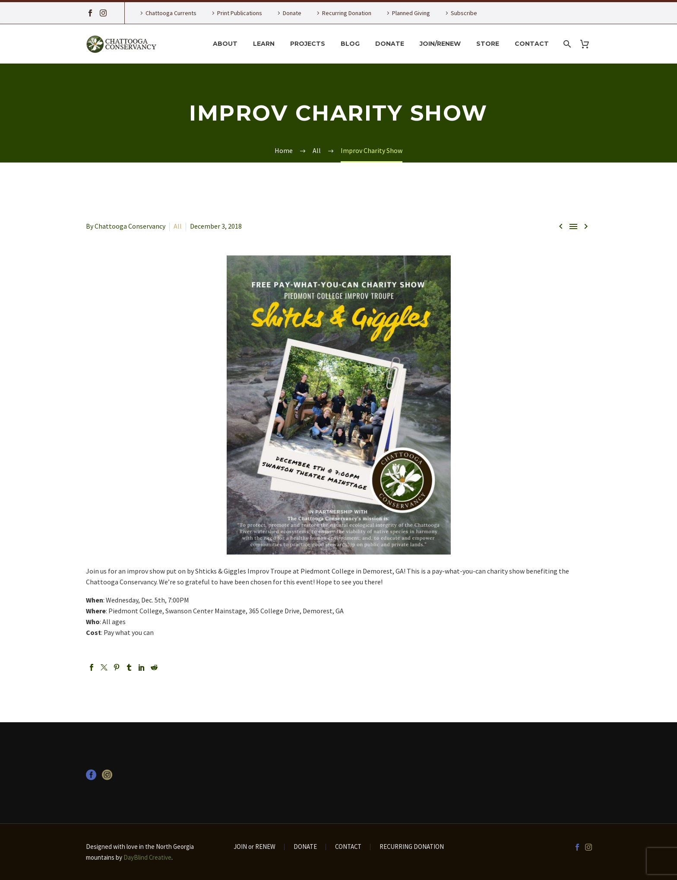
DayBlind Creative (147, 857)
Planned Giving (411, 13)
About (225, 44)
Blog (350, 44)
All (178, 226)
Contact (532, 44)
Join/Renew (440, 44)
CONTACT (348, 847)
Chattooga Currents (171, 13)
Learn (264, 44)
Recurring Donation (346, 13)
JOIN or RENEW (254, 847)
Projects (307, 44)
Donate (292, 13)
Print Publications (239, 13)
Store (487, 44)
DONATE (305, 847)
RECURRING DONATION (412, 847)
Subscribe (464, 13)
